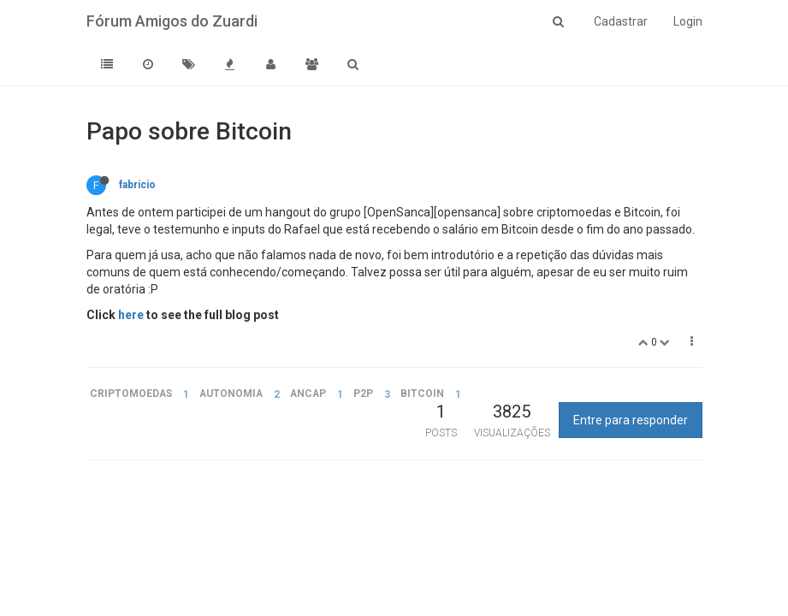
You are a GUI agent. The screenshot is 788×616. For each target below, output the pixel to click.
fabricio (137, 185)
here (131, 315)
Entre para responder (630, 420)
